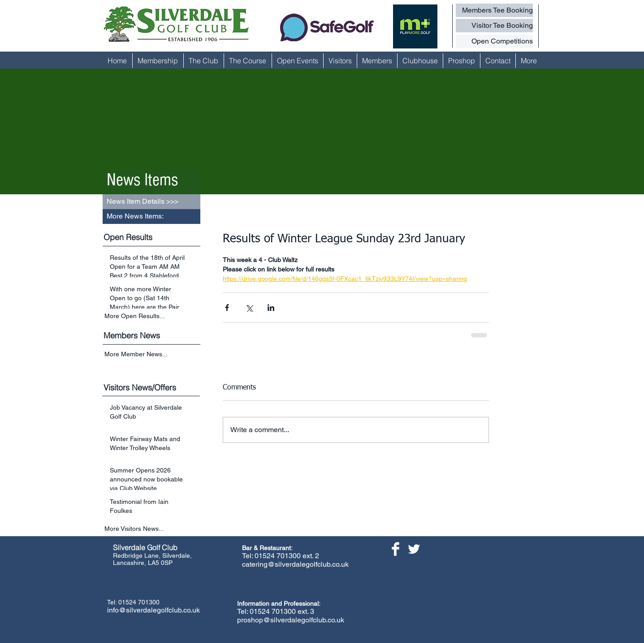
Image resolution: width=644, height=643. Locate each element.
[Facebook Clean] (395, 549)
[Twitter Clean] (414, 549)
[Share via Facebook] (227, 307)
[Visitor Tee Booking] (494, 25)
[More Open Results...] (152, 316)
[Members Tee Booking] (494, 10)
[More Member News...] (152, 354)
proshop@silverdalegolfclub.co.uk (290, 620)
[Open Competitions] (494, 41)
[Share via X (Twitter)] (249, 307)
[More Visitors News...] (152, 528)
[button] (151, 216)
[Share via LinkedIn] (271, 307)
